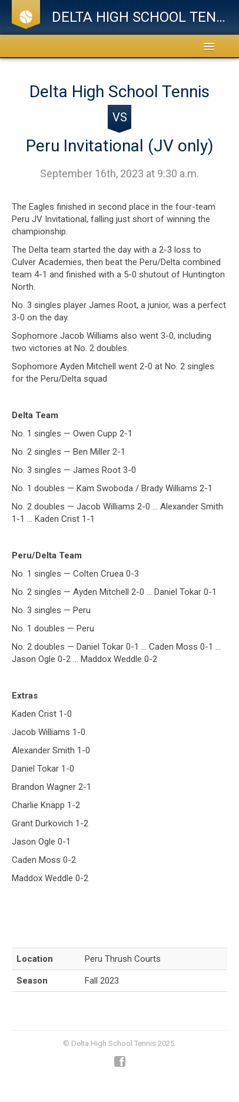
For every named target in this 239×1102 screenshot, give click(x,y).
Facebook (119, 1061)
